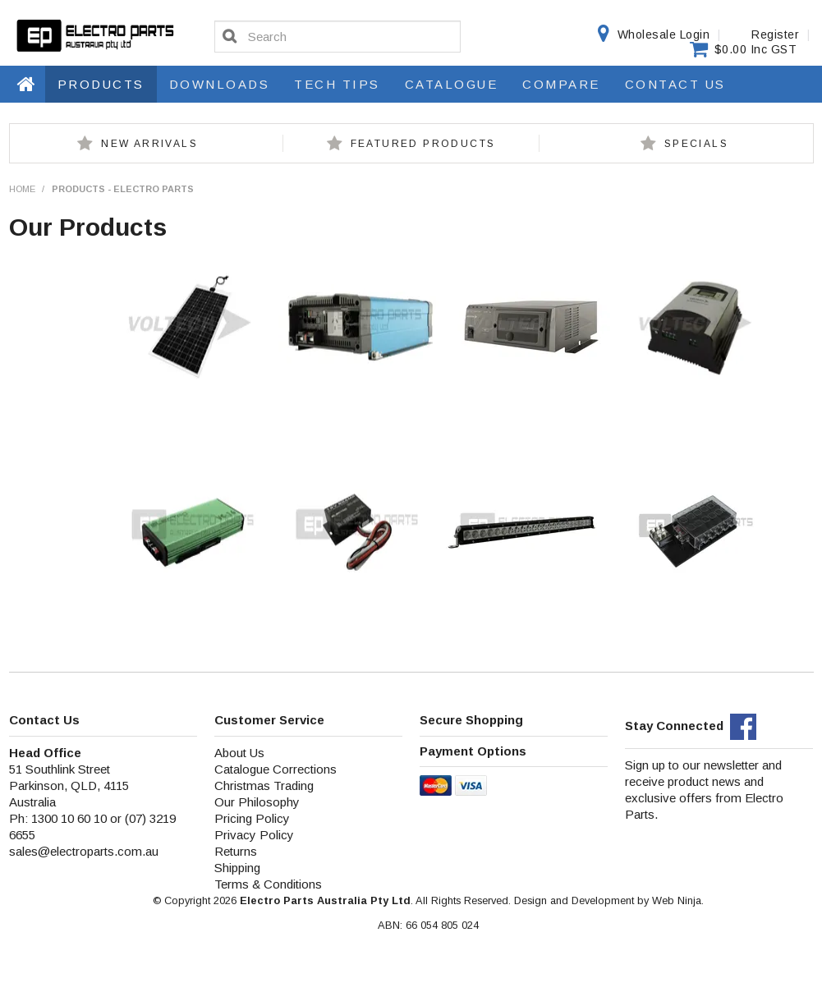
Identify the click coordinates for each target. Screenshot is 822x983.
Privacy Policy (254, 835)
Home (27, 84)
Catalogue (451, 84)
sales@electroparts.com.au (83, 851)
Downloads (219, 84)
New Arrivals (149, 143)
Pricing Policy (252, 818)
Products (101, 84)
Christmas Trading (264, 785)
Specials (696, 143)
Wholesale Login (664, 34)
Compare (561, 84)
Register (775, 34)
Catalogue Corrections (275, 769)
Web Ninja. (678, 900)
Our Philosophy (257, 802)
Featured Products (423, 143)
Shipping (237, 868)
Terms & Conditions (268, 884)
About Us (239, 753)
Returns (235, 851)
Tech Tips (337, 84)
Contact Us (675, 84)
